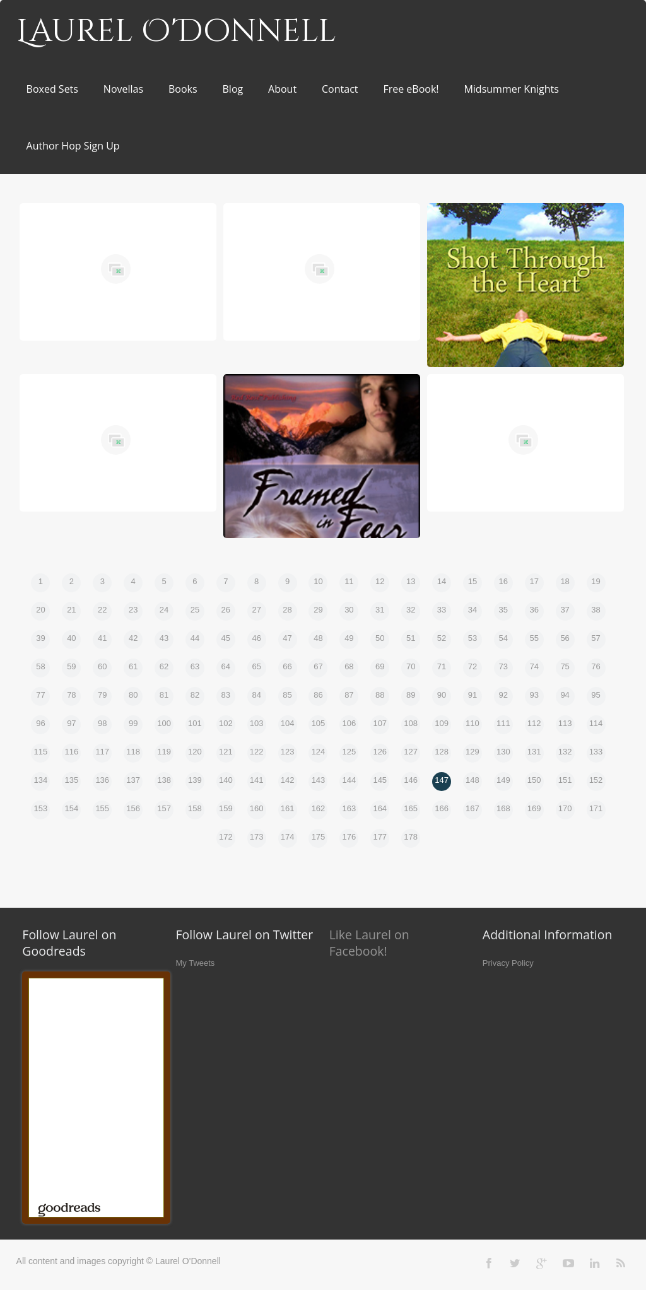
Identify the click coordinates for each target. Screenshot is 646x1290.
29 (318, 609)
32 (410, 609)
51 (410, 638)
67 (318, 666)
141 (257, 780)
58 (40, 666)
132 (565, 751)
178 (411, 836)
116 (72, 751)
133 (596, 751)
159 (226, 808)
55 (533, 638)
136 (102, 780)
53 (472, 638)
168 (503, 808)
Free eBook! (410, 89)
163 (349, 808)
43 (164, 638)
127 (411, 751)
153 (41, 808)
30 (348, 609)
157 (164, 808)
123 (288, 751)
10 (318, 581)
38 (595, 609)
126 (380, 751)
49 (348, 638)
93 (533, 695)
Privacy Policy (508, 963)
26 (225, 609)
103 (257, 723)
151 (565, 780)
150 (534, 780)
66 (287, 666)
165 (411, 808)
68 (348, 666)
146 (411, 780)
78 (71, 695)
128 (442, 751)
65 (256, 666)
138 (164, 780)
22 (102, 609)
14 (441, 581)
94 (564, 695)
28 (287, 609)
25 (195, 609)
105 (319, 723)
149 (503, 780)
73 (503, 666)
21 (71, 609)
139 (195, 780)
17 (533, 581)
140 (226, 780)
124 (319, 751)
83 (225, 695)
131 (534, 751)
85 (287, 695)
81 (164, 695)
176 (349, 836)
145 (380, 780)
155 (102, 808)
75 (564, 666)
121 (226, 751)
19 (595, 581)
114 (596, 723)
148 (472, 780)
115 (41, 751)
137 (133, 780)
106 (349, 723)
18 (564, 581)
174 (288, 836)
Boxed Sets (52, 89)
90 (441, 695)
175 (319, 836)
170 (565, 808)
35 (503, 609)
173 (257, 836)
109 (442, 723)
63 (195, 666)
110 (472, 723)
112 (534, 723)
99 (133, 723)
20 (40, 609)
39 (40, 638)
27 (256, 609)
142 (288, 780)
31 (379, 609)
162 (319, 808)
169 (534, 808)
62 (164, 666)
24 (164, 609)
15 (472, 581)
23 (133, 609)
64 (225, 666)
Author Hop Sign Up (73, 146)
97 (71, 723)
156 (133, 808)
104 (288, 723)
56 (564, 638)
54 (503, 638)
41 (102, 638)
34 (472, 609)
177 (380, 836)
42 (133, 638)
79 (102, 695)
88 (379, 695)
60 (102, 666)
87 (348, 695)
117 (102, 751)
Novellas (123, 89)
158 (195, 808)
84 (256, 695)
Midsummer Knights (511, 89)
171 (596, 808)
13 (410, 581)
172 (226, 836)
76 (595, 666)
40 (71, 638)
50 (379, 638)
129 (472, 751)
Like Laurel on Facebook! (369, 942)
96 (40, 723)
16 (503, 581)
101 (195, 723)
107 (380, 723)
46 (256, 638)
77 (40, 695)
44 (195, 638)
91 (472, 695)
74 (533, 666)
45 (225, 638)
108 (411, 723)
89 (410, 695)
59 (71, 666)
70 (410, 666)
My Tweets (194, 963)
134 (41, 780)
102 (226, 723)
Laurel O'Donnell (176, 31)
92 (503, 695)
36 (533, 609)
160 (257, 808)
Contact (340, 89)
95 (595, 695)
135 (72, 780)
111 (503, 723)
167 (472, 808)
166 (442, 808)
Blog (233, 89)
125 (349, 751)
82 (195, 695)
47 (287, 638)
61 (133, 666)
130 (503, 751)
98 (102, 723)
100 (164, 723)
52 (441, 638)
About (282, 89)
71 (441, 666)
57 (595, 638)
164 (380, 808)
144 (349, 780)
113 (565, 723)
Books (182, 89)
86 (318, 695)
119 (164, 751)
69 (379, 666)
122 (257, 751)
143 (319, 780)
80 (133, 695)
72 (472, 666)
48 (318, 638)
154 (72, 808)
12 (379, 581)
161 (288, 808)
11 (348, 581)
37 (564, 609)
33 (441, 609)
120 (195, 751)
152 (596, 780)
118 (133, 751)
